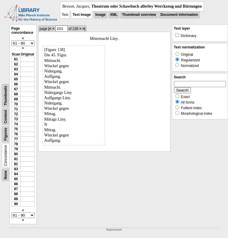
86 (16, 184)
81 (16, 159)
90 (16, 204)
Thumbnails (6, 95)
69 (16, 99)
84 (16, 174)
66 (16, 84)
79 (16, 149)
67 (16, 89)
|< (49, 29)
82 (16, 164)
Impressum (114, 229)
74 (16, 124)
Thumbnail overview (139, 15)
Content (6, 116)
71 (16, 109)
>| (83, 29)
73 (16, 119)
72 (16, 114)
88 (16, 194)
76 (16, 134)
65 (16, 79)
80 (16, 154)
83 (16, 169)
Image (100, 15)
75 (16, 129)
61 (16, 59)
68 (16, 94)
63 (16, 69)
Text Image (82, 15)
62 (16, 64)
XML (114, 15)
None (6, 175)
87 (16, 189)
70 (16, 104)
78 (16, 144)
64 (16, 74)
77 (16, 139)
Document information (179, 15)
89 (16, 199)
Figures (6, 134)
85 (16, 179)
